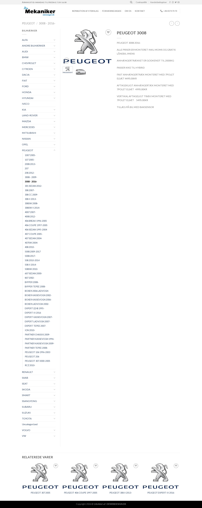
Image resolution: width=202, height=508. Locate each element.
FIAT (24, 80)
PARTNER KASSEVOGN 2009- (39, 343)
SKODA (26, 389)
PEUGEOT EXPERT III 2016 (160, 492)
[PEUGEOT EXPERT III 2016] (160, 476)
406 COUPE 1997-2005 (36, 225)
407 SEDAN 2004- (33, 238)
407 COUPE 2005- (34, 234)
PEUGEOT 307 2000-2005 (37, 361)
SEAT (25, 383)
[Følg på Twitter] (176, 2)
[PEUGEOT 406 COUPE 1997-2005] (80, 476)
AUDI (25, 51)
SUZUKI (26, 412)
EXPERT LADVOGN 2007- (37, 321)
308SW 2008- (31, 203)
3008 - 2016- (47, 23)
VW (24, 435)
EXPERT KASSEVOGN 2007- (39, 317)
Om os (128, 11)
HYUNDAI (27, 98)
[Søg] (131, 2)
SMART (26, 395)
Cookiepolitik (141, 2)
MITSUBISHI (29, 132)
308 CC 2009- (31, 194)
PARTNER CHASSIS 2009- (37, 334)
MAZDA (26, 121)
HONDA (26, 92)
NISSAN (26, 138)
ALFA (25, 39)
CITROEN (27, 68)
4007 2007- (30, 212)
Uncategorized (29, 424)
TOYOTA (27, 418)
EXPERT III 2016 (33, 312)
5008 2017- (30, 256)
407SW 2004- (31, 242)
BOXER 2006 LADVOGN (36, 291)
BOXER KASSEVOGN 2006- (38, 299)
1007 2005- (30, 155)
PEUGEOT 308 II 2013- (120, 492)
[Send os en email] (178, 2)
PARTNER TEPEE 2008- (36, 348)
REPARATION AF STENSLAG (85, 11)
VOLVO (26, 430)
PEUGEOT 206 (32, 356)
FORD (25, 86)
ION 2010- (30, 330)
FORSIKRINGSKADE (111, 11)
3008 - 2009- (31, 177)
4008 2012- (30, 216)
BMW (25, 57)
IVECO (25, 103)
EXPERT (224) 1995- (34, 308)
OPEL (25, 144)
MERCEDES (28, 127)
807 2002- (30, 278)
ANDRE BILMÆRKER (33, 45)
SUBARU (27, 406)
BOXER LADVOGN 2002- (37, 304)
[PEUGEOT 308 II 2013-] (120, 476)
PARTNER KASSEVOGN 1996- (39, 339)
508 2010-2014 (32, 260)
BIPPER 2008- (32, 282)
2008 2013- (30, 164)
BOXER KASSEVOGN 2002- (38, 295)
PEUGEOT (28, 23)
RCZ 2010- (30, 365)
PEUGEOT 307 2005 (40, 492)
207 (26, 168)
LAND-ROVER (29, 115)
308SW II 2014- (32, 207)
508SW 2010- (31, 269)
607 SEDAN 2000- (33, 273)
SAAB (25, 377)
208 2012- (30, 173)
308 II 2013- (31, 199)
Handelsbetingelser (158, 2)
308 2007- (30, 190)
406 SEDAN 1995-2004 (36, 229)
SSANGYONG (29, 401)
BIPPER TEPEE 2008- (35, 286)
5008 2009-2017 (33, 251)
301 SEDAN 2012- (33, 186)
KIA (24, 109)
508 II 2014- (31, 264)
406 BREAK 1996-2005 (36, 221)
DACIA (26, 74)
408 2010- (30, 247)
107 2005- (30, 159)
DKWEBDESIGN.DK (116, 504)
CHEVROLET (29, 63)
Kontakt (140, 11)
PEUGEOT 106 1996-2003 (37, 352)
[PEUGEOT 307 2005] (40, 476)
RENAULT (27, 371)
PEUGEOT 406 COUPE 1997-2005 (80, 492)
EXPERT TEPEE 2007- (35, 326)
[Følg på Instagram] (173, 2)
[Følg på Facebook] (170, 2)
